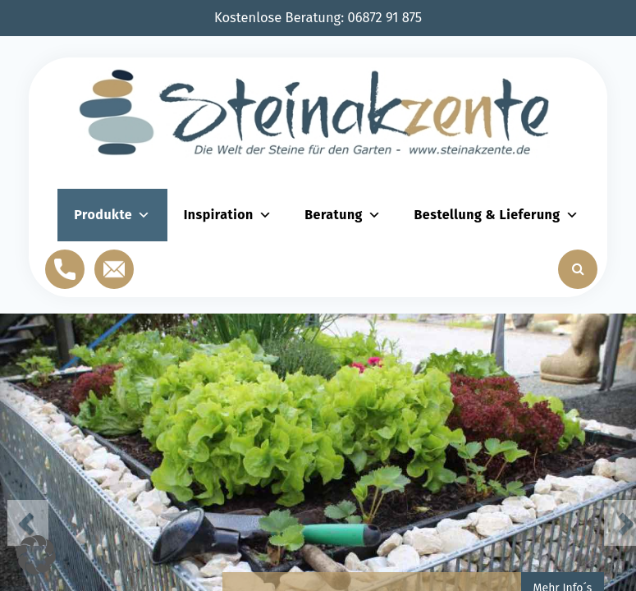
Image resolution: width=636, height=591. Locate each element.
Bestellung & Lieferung (496, 214)
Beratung (342, 214)
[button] (36, 555)
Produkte (112, 214)
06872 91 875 (385, 17)
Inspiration (228, 214)
